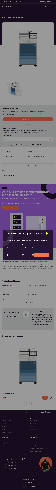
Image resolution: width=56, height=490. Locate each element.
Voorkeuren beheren (13, 255)
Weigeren (27, 255)
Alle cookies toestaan (41, 255)
